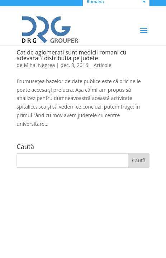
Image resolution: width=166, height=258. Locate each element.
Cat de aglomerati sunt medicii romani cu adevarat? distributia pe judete (71, 55)
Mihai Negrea (39, 65)
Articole (103, 65)
